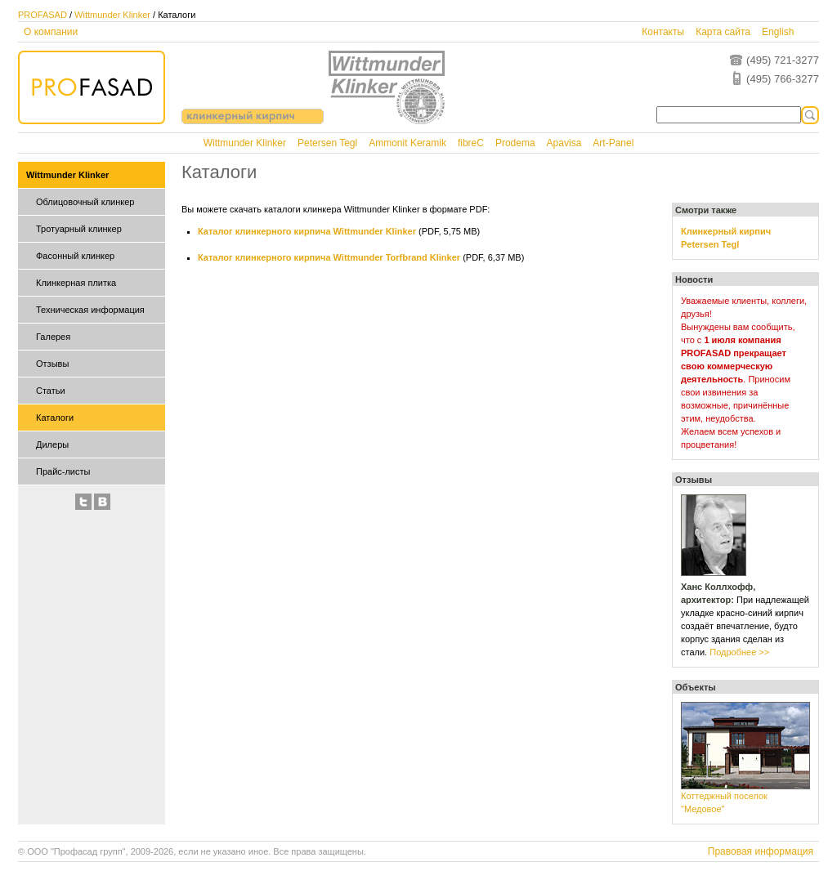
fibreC (471, 143)
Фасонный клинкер (75, 256)
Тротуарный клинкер (79, 229)
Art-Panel (613, 143)
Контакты (663, 32)
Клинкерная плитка (76, 283)
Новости (694, 279)
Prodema (515, 143)
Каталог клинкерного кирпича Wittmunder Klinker (307, 231)
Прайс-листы (63, 471)
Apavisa (564, 143)
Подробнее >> (739, 652)
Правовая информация (760, 851)
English (778, 32)
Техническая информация (90, 310)
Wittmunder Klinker (112, 15)
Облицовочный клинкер (85, 202)
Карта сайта (723, 32)
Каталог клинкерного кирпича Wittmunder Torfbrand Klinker (329, 257)
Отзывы (52, 364)
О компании (51, 32)
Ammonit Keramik (407, 143)
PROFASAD (42, 15)
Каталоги (55, 417)
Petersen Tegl (327, 143)
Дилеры (52, 444)
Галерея (53, 337)
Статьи (50, 390)
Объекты (695, 687)
